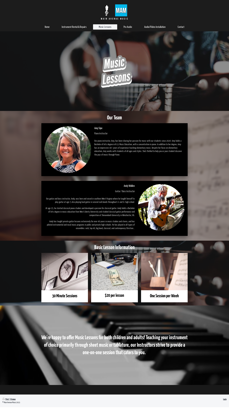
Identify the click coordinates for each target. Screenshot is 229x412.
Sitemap (13, 399)
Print (5, 399)
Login (225, 399)
